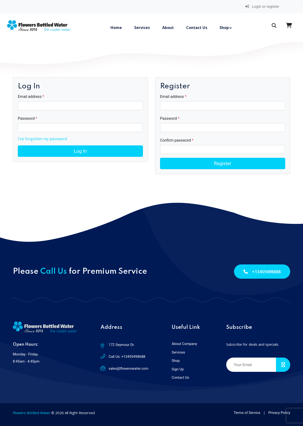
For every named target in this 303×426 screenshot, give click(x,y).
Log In (80, 151)
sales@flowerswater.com (128, 368)
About (168, 27)
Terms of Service (247, 413)
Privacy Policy (279, 413)
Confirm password (176, 140)
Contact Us (196, 27)
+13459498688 (262, 271)
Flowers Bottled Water (31, 412)
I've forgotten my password (42, 138)
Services (142, 27)
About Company (184, 344)
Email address (30, 96)
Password (27, 118)
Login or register (262, 6)
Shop (224, 27)
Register (222, 163)
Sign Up (178, 369)
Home (116, 27)
